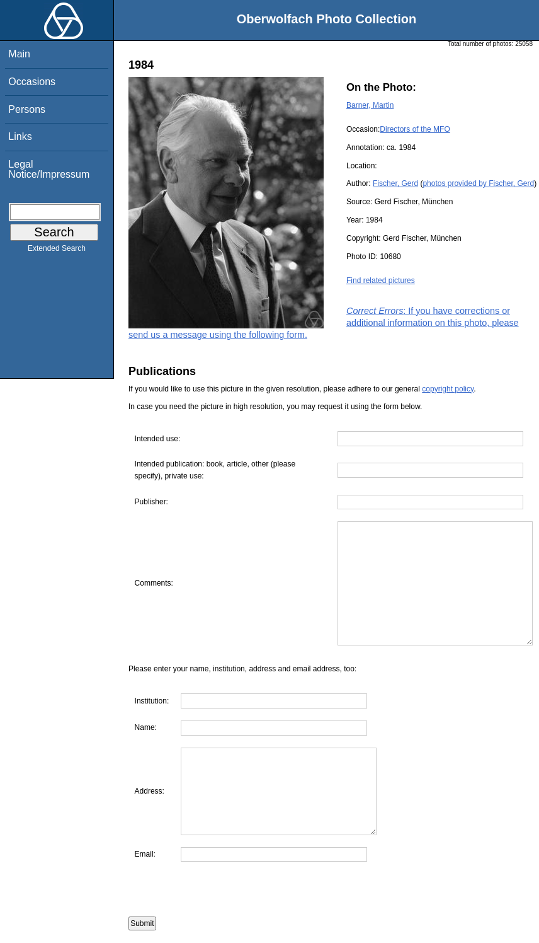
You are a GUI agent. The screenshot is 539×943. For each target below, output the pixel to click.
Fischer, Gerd (395, 183)
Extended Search (57, 251)
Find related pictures (380, 280)
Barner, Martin (370, 105)
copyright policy (448, 389)
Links (19, 136)
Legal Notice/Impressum (48, 169)
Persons (26, 109)
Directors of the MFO (415, 129)
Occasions (31, 81)
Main (19, 54)
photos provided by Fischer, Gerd (478, 183)
